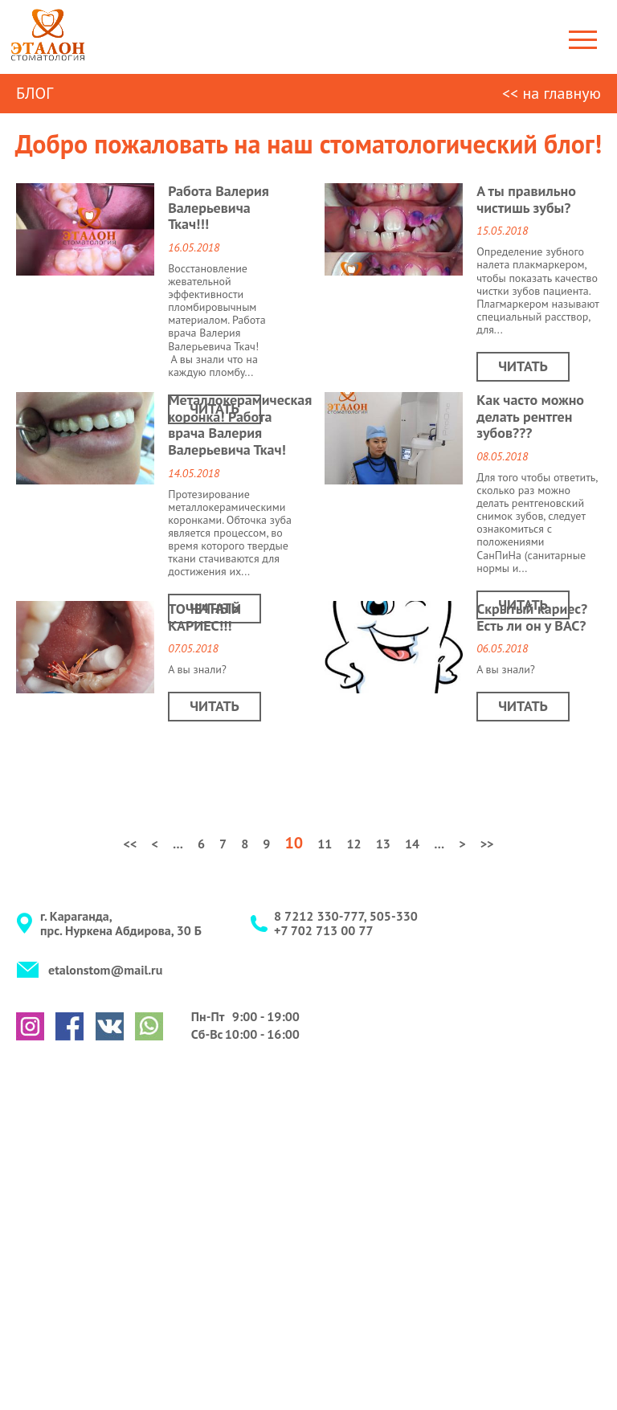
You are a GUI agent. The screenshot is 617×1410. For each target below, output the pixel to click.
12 (353, 844)
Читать (214, 408)
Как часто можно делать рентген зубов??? (530, 416)
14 (412, 844)
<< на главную (551, 93)
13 (383, 844)
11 (324, 844)
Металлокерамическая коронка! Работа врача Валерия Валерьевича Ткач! (240, 424)
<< (130, 844)
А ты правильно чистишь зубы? (526, 199)
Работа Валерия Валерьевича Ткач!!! (218, 207)
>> (487, 844)
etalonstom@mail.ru (105, 970)
